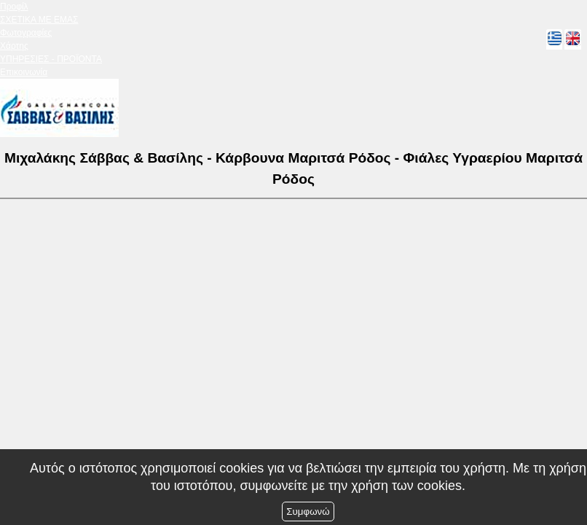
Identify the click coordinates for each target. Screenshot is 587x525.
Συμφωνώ (307, 511)
